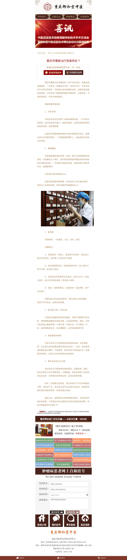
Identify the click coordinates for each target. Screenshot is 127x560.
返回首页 (61, 558)
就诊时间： (44, 494)
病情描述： (44, 500)
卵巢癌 (70, 53)
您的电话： (44, 488)
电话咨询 (102, 558)
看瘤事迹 (70, 16)
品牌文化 (56, 16)
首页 (50, 53)
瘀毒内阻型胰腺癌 (63, 445)
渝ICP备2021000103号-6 (63, 539)
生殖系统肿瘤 (59, 53)
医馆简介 (42, 16)
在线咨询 (84, 16)
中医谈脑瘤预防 (63, 464)
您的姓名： (44, 483)
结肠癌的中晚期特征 (44, 455)
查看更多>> (81, 433)
